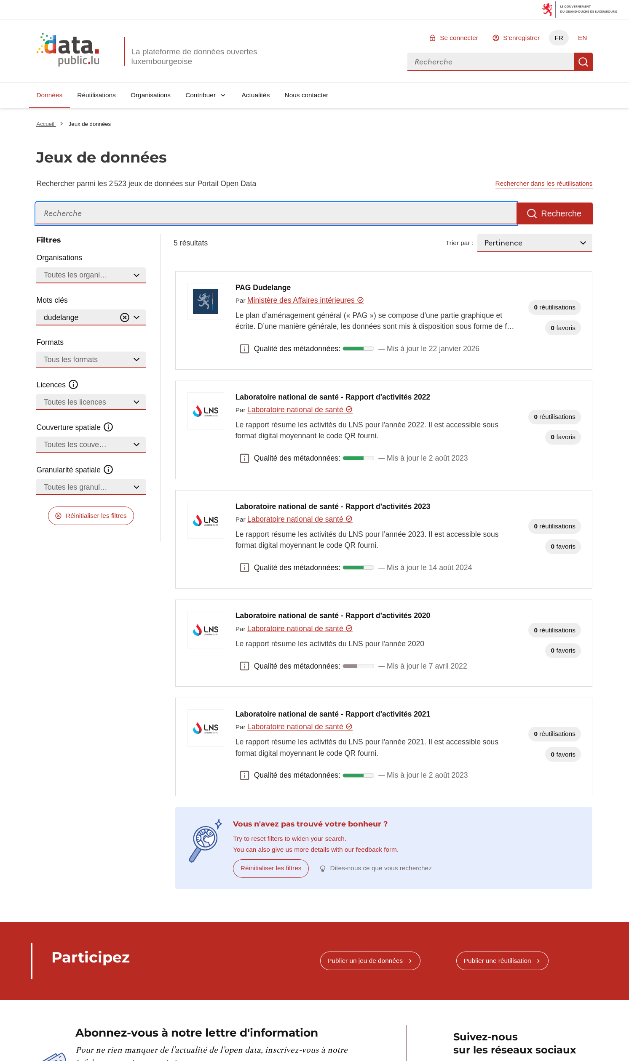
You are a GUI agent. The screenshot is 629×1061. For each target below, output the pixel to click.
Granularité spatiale (75, 470)
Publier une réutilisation (497, 960)
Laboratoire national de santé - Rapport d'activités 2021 (333, 714)
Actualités (256, 95)
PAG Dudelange (263, 287)
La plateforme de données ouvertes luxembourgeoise (194, 56)
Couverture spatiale (75, 427)
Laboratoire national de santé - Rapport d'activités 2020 (333, 615)
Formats (50, 342)
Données (49, 95)
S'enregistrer (521, 37)
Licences (57, 385)
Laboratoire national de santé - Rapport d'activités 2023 (333, 506)
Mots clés (51, 300)
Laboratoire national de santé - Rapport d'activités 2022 (333, 397)
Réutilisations (96, 95)
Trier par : (460, 242)
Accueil (46, 124)
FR (558, 37)
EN (582, 37)
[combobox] (490, 62)
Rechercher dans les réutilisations (544, 183)
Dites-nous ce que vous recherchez (381, 868)
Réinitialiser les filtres (96, 515)
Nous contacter (307, 95)
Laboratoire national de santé (300, 409)
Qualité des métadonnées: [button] (245, 348)
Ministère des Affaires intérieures (305, 300)
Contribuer (200, 95)
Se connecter (459, 37)
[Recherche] (276, 214)
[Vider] (124, 317)
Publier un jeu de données (365, 960)
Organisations (151, 95)
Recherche (583, 62)
